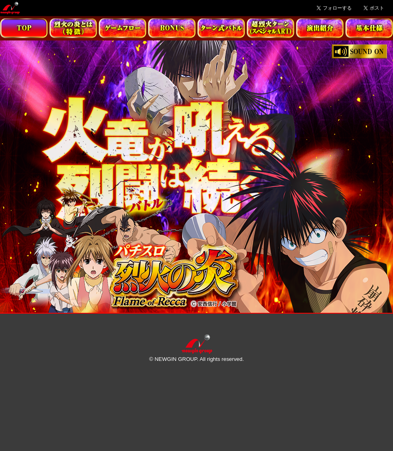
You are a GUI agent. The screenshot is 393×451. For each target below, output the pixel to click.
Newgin (10, 8)
